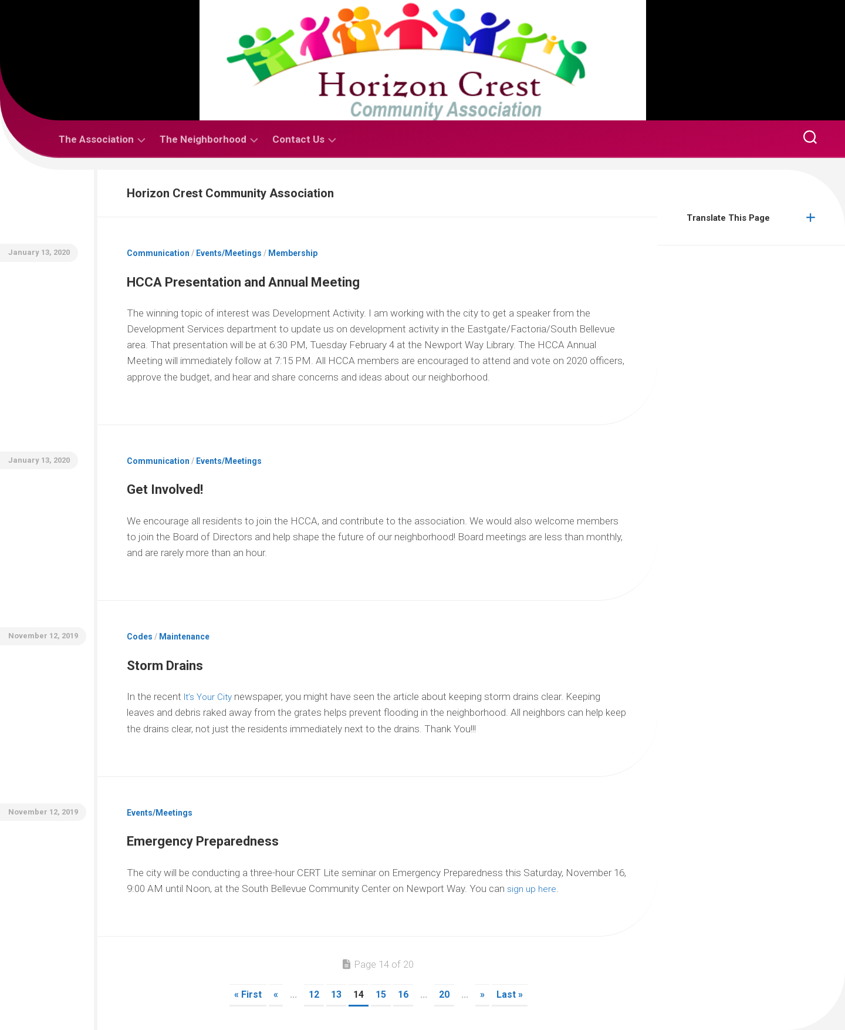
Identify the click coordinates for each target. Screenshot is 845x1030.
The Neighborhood (203, 139)
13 (336, 994)
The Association (96, 139)
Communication (158, 253)
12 (314, 994)
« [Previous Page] (275, 994)
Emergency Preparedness (247, 838)
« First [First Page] (248, 994)
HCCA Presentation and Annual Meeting (314, 279)
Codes (140, 636)
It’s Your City (211, 696)
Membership (292, 253)
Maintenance (184, 636)
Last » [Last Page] (509, 994)
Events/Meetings (229, 253)
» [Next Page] (482, 994)
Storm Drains (188, 662)
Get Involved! (188, 486)
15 (381, 994)
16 (403, 994)
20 (444, 994)
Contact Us (298, 139)
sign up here (533, 888)
